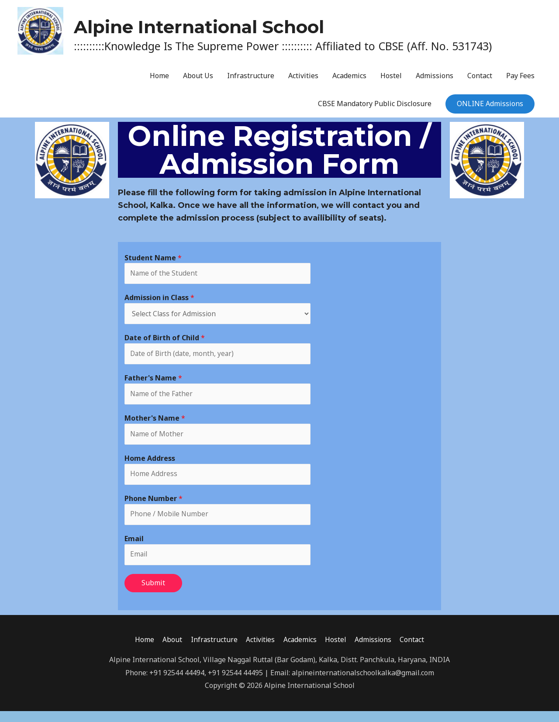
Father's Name (153, 385)
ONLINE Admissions (490, 108)
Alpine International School (290, 25)
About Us (198, 80)
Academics (349, 80)
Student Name (153, 262)
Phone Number (153, 508)
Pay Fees (520, 80)
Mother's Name (154, 426)
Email (134, 548)
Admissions (434, 80)
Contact (479, 80)
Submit (153, 593)
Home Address (149, 467)
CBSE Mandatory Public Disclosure (374, 108)
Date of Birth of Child (164, 344)
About (169, 651)
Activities (303, 80)
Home (159, 80)
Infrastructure (250, 80)
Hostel (391, 80)
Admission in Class (159, 303)
